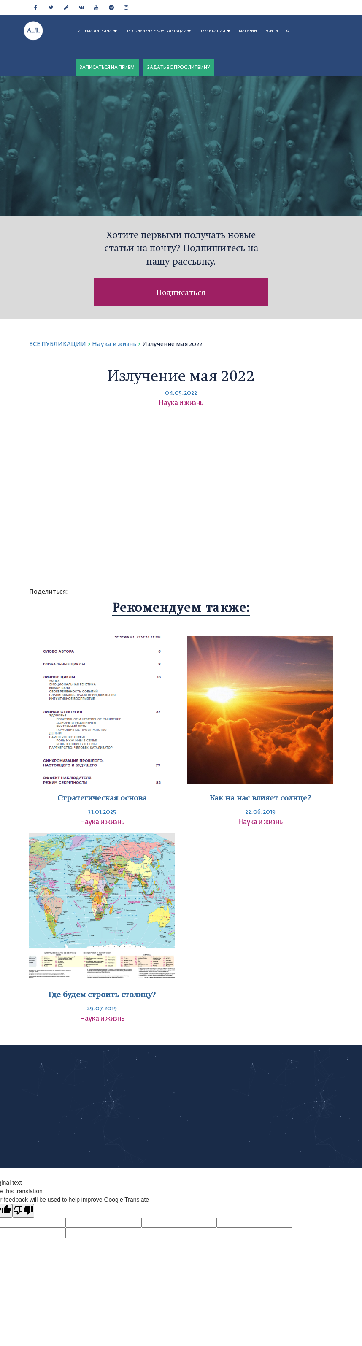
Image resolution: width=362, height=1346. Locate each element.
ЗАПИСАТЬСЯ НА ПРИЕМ (107, 67)
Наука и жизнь (114, 344)
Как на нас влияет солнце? (260, 797)
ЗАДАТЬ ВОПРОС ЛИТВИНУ (178, 67)
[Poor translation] (23, 1211)
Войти (271, 31)
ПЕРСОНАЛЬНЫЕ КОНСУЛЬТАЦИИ (158, 31)
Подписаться (181, 292)
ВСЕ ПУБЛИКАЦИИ (57, 344)
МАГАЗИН (248, 31)
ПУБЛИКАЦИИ (214, 31)
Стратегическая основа (102, 797)
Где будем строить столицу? (102, 994)
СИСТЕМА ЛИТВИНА (96, 31)
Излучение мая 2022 (172, 344)
